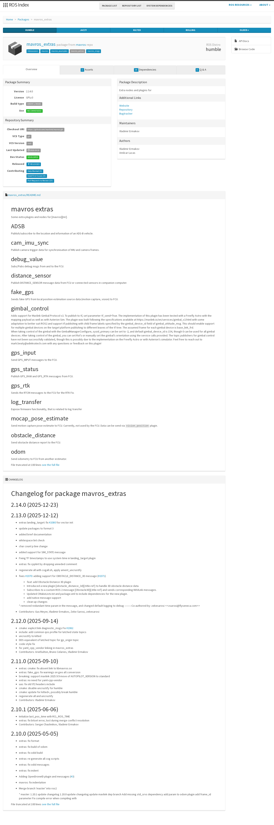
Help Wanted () (35, 171)
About (264, 5)
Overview (31, 69)
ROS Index (16, 4)
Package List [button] (109, 5)
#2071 (101, 576)
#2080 (52, 522)
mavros (81, 45)
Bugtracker (126, 113)
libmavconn (33, 51)
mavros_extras (41, 44)
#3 (72, 776)
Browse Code (244, 49)
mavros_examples (59, 51)
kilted (137, 30)
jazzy (83, 30)
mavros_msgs (94, 51)
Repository (126, 109)
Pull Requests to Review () (40, 180)
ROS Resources (240, 5)
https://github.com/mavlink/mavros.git (45, 129)
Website (124, 105)
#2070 (28, 576)
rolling (190, 30)
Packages (23, 19)
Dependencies (145, 70)
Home (9, 19)
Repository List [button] (131, 5)
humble (29, 30)
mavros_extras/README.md (24, 195)
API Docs (241, 41)
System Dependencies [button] (159, 5)
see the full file (50, 465)
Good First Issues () (37, 176)
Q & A (201, 70)
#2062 (69, 628)
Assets (87, 70)
